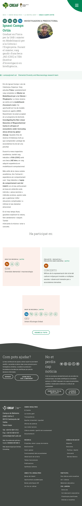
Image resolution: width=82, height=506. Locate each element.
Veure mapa (7, 425)
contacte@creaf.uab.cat (12, 436)
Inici (4, 15)
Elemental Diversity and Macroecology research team (38, 75)
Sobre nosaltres (15, 15)
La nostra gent (30, 15)
